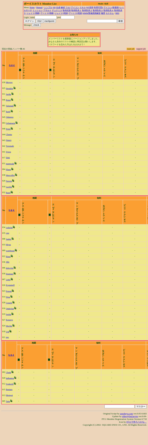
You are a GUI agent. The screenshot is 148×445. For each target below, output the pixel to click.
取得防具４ (108, 10)
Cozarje (9, 314)
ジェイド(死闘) (61, 13)
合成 (58, 7)
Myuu (8, 256)
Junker (8, 251)
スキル (83, 7)
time (144, 68)
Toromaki (10, 152)
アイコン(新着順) (111, 7)
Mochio (9, 337)
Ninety (9, 146)
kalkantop (10, 395)
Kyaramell (10, 297)
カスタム (110, 13)
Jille (7, 273)
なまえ (12, 68)
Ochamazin (10, 129)
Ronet (8, 106)
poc (7, 349)
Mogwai (9, 412)
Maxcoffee (10, 181)
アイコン (75, 7)
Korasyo (9, 331)
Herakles (9, 94)
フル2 (67, 7)
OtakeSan (10, 320)
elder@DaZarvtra (130, 433)
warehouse (10, 262)
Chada (8, 390)
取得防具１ (76, 10)
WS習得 (89, 7)
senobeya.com (126, 431)
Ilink (8, 163)
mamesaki (10, 169)
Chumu (9, 140)
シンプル (48, 7)
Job (54, 7)
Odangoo (9, 123)
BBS (117, 13)
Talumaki (10, 111)
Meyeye (9, 88)
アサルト (47, 10)
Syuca (8, 157)
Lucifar (9, 193)
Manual (39, 7)
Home (32, 7)
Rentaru (9, 407)
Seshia (8, 326)
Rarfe (8, 117)
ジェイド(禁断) (33, 13)
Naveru (9, 187)
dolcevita (9, 280)
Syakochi (10, 401)
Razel (8, 198)
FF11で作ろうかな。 (136, 439)
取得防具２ (87, 10)
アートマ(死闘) (75, 13)
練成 (63, 7)
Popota (9, 303)
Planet (8, 175)
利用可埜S (98, 7)
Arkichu (9, 239)
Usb (7, 343)
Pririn (8, 135)
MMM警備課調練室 (92, 13)
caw (7, 244)
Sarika (8, 100)
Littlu (8, 291)
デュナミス (57, 10)
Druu (8, 308)
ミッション (37, 10)
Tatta (8, 419)
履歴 (103, 13)
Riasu (8, 268)
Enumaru (9, 285)
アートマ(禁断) (47, 13)
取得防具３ (98, 10)
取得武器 (67, 10)
